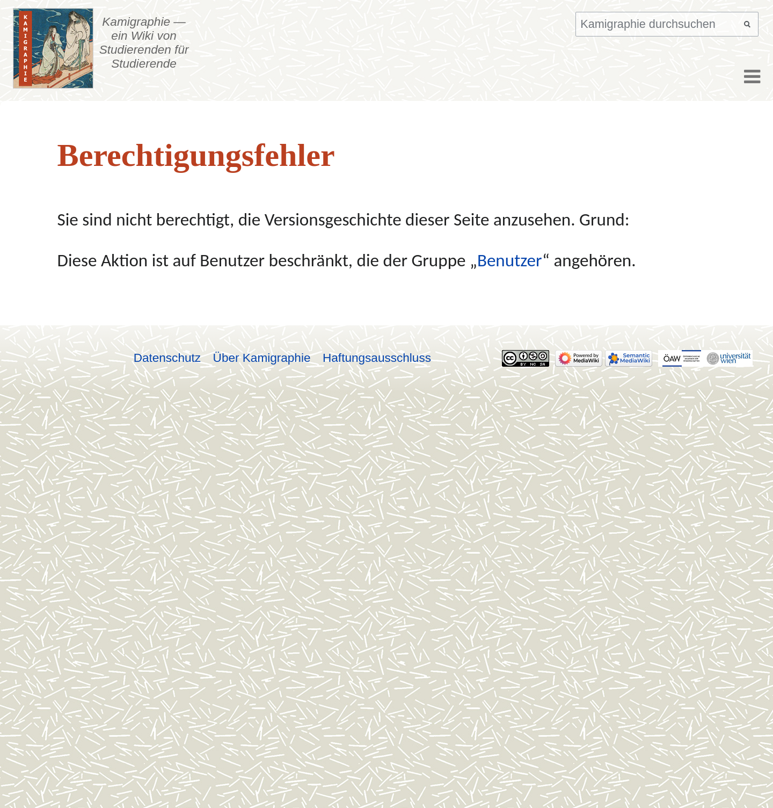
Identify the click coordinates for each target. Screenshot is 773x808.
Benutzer (509, 260)
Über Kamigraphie (262, 358)
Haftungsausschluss (377, 358)
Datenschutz (167, 358)
